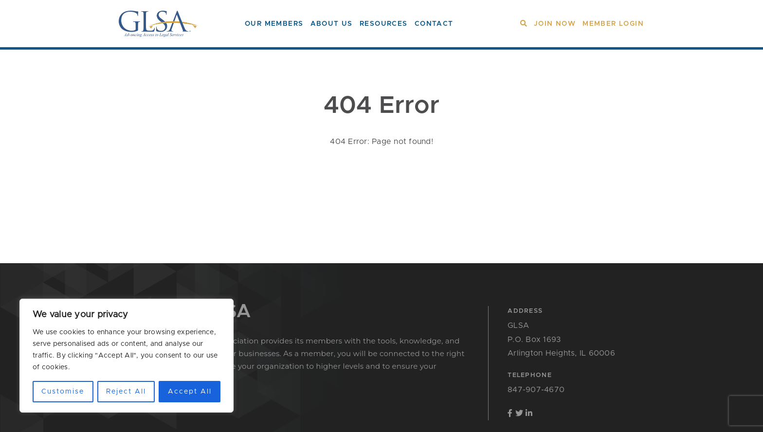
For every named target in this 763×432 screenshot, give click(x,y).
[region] (126, 356)
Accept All (190, 391)
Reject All (126, 391)
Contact (434, 23)
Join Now (555, 23)
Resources (384, 23)
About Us (331, 23)
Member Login (613, 23)
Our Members (274, 23)
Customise (62, 391)
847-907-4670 (536, 390)
